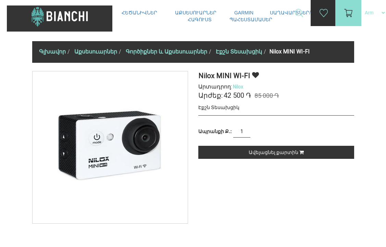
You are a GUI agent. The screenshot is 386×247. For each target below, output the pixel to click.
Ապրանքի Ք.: (215, 131)
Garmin (243, 12)
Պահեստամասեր (251, 19)
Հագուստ (200, 19)
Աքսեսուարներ (196, 12)
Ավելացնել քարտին (276, 152)
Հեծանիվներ (140, 12)
